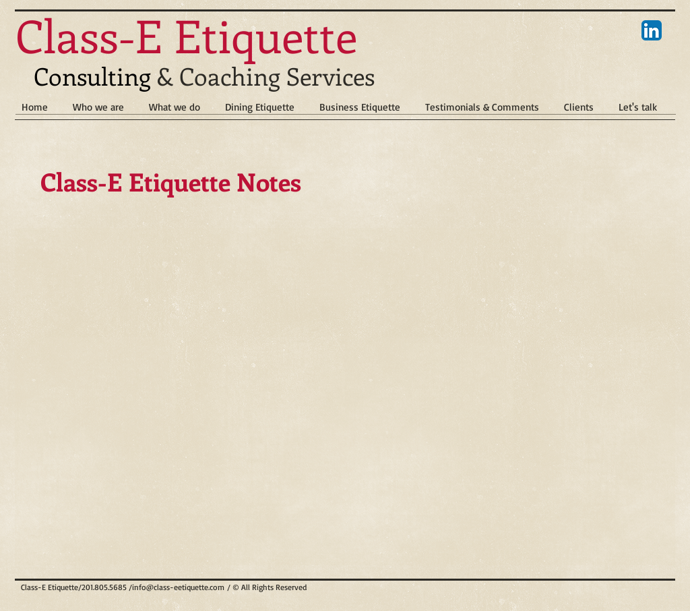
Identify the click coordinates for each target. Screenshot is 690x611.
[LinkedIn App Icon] (651, 30)
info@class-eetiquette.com (178, 587)
